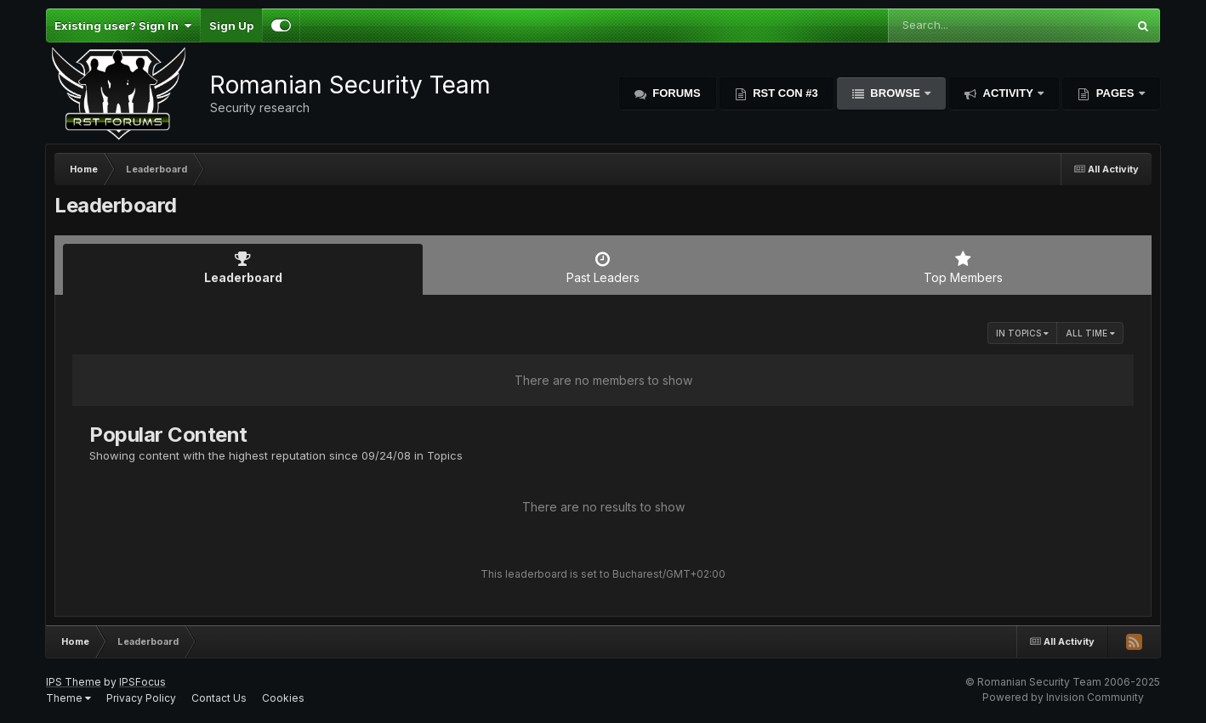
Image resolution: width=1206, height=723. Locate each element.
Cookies (283, 698)
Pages (1115, 93)
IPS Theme (73, 681)
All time (1090, 333)
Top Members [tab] (963, 268)
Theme (68, 698)
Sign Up (231, 25)
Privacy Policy (141, 698)
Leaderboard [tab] (243, 268)
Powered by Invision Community (1063, 697)
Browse (896, 93)
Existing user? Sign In (122, 25)
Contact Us (219, 698)
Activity (1008, 93)
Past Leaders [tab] (602, 268)
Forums (675, 93)
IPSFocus (142, 681)
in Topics (1022, 333)
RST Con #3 (784, 93)
